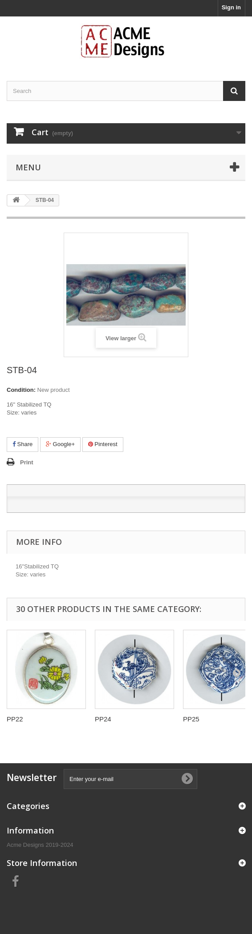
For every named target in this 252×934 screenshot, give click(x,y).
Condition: (21, 389)
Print (26, 462)
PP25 (191, 719)
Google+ (60, 444)
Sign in (231, 7)
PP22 (15, 719)
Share (22, 444)
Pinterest (103, 444)
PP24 (103, 719)
